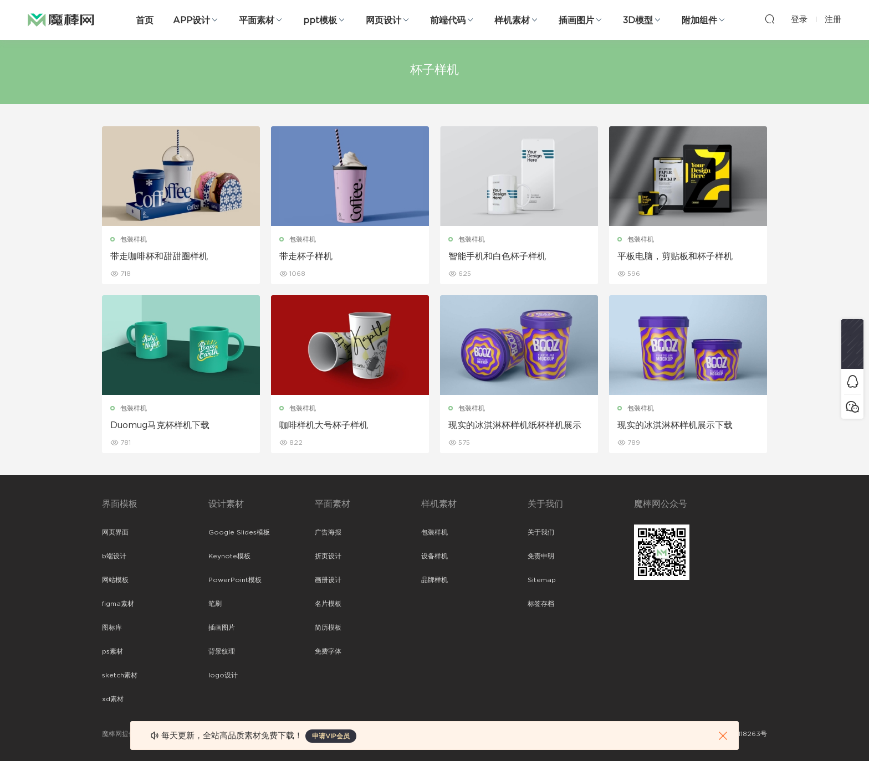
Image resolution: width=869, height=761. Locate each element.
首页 (145, 20)
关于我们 (541, 532)
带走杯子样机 (306, 256)
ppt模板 (320, 20)
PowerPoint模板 (235, 580)
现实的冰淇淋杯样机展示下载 (675, 425)
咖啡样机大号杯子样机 (323, 425)
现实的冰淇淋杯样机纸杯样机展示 (514, 425)
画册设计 (328, 580)
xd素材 (113, 699)
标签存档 (541, 603)
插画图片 (576, 20)
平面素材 (256, 20)
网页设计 (383, 20)
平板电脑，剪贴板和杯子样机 (675, 256)
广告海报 (328, 532)
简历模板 (328, 627)
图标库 (112, 627)
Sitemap (542, 580)
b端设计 (114, 556)
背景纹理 (221, 651)
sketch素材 (119, 675)
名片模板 (328, 603)
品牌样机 (434, 580)
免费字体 (328, 651)
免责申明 (541, 556)
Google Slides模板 (239, 532)
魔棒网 (61, 19)
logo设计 (223, 675)
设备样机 (434, 556)
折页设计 (328, 556)
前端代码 (448, 20)
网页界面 (115, 532)
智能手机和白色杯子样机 (497, 256)
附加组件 (699, 20)
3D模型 (638, 20)
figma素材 (118, 603)
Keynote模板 (229, 556)
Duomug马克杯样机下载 (159, 425)
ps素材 (112, 651)
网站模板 (115, 580)
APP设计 (191, 20)
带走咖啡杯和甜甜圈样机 (159, 256)
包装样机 (133, 239)
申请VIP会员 (331, 736)
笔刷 (215, 603)
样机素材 (512, 20)
